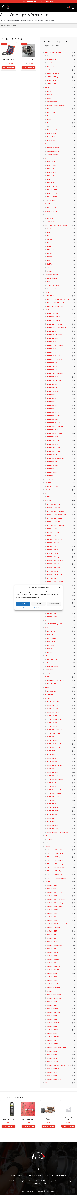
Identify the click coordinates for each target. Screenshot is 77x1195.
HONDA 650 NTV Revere (54, 433)
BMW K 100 (50, 169)
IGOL (51, 126)
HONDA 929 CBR (52, 469)
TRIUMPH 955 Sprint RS (54, 874)
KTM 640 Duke (51, 638)
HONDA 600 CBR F (52, 409)
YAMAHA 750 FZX (52, 1044)
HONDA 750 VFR (52, 454)
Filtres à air (50, 109)
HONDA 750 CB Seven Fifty (55, 447)
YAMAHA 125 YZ (52, 948)
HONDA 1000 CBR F (53, 313)
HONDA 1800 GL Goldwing (55, 373)
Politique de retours (59, 1175)
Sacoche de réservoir (53, 147)
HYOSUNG (50, 253)
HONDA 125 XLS (52, 363)
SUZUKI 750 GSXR (52, 811)
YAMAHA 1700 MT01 (53, 959)
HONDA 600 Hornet (53, 419)
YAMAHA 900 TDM (52, 1072)
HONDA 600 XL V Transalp (55, 426)
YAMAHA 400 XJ (52, 973)
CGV (46, 1175)
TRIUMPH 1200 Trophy (54, 857)
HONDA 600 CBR (52, 405)
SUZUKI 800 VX (51, 818)
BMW (46, 158)
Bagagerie (48, 144)
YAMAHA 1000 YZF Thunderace (56, 899)
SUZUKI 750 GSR (52, 804)
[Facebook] (38, 1169)
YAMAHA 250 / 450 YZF (54, 966)
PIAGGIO (47, 677)
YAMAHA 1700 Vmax (53, 963)
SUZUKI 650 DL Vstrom (54, 783)
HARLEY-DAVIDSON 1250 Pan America (59, 303)
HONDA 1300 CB (52, 366)
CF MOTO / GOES (50, 200)
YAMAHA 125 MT (52, 934)
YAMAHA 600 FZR (52, 1009)
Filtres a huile (51, 112)
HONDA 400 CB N (52, 391)
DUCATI (49, 243)
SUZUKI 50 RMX (52, 751)
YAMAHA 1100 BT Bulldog (55, 903)
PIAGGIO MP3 (51, 684)
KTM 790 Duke (51, 642)
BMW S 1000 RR (52, 197)
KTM (48, 260)
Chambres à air (52, 102)
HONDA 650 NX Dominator (55, 437)
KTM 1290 (50, 634)
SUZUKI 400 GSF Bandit (54, 744)
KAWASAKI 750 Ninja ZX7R (55, 574)
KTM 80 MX (50, 645)
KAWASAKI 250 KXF (53, 543)
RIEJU (47, 687)
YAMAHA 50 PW (52, 991)
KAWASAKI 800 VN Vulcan (55, 582)
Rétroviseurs (51, 66)
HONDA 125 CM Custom (54, 334)
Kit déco (49, 119)
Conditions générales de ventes (48, 608)
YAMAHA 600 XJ (52, 1016)
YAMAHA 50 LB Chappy (54, 987)
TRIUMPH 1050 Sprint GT (55, 853)
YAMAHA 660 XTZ (52, 1033)
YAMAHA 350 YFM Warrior (55, 970)
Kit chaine (50, 116)
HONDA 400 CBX (52, 394)
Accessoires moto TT (53, 59)
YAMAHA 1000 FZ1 (52, 888)
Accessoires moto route (54, 56)
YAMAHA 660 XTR (52, 1030)
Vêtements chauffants (54, 289)
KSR (46, 620)
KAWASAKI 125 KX (52, 536)
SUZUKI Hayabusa (52, 829)
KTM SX (49, 652)
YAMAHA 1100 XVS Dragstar (55, 910)
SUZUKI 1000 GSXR (53, 701)
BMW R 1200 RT (52, 190)
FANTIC (47, 292)
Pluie (48, 281)
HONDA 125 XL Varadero (54, 359)
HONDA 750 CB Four (53, 440)
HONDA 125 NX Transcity (55, 345)
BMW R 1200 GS (52, 186)
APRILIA (47, 70)
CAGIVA (49, 239)
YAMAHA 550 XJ (52, 1001)
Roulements (51, 140)
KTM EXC (50, 649)
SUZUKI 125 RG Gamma (54, 719)
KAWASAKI (50, 257)
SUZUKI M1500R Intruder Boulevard (58, 832)
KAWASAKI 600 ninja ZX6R (55, 560)
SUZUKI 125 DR (52, 716)
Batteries (50, 91)
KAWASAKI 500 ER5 (53, 546)
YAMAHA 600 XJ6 (52, 1019)
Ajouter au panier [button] (8, 67)
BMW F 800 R (51, 161)
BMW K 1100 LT (52, 172)
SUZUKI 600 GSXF (52, 772)
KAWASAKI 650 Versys (54, 567)
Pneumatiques (51, 133)
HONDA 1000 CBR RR (53, 317)
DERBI (47, 214)
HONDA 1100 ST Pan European (56, 327)
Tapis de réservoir (52, 154)
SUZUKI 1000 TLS (52, 705)
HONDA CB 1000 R (52, 476)
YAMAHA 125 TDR (52, 941)
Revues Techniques (53, 137)
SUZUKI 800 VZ (51, 821)
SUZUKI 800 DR (52, 814)
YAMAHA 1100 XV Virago (54, 906)
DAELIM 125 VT (52, 207)
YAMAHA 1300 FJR (52, 952)
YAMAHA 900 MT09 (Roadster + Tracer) (59, 1065)
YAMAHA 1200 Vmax (53, 917)
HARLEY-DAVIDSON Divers (55, 306)
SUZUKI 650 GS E (52, 786)
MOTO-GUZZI (49, 670)
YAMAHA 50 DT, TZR (53, 984)
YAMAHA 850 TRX (52, 1061)
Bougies (49, 94)
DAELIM (47, 204)
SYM (46, 836)
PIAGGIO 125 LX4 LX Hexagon (56, 680)
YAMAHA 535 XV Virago (54, 998)
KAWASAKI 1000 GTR (53, 504)
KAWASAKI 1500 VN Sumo (55, 539)
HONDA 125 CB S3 (52, 331)
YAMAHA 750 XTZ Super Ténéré (56, 1047)
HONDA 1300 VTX (52, 370)
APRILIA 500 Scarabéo (54, 84)
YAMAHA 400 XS (52, 977)
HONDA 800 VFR (52, 462)
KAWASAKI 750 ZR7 (53, 578)
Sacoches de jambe (53, 151)
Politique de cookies (26, 608)
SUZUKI (49, 264)
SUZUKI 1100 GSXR (53, 712)
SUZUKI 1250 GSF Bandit (54, 730)
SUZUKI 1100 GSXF (53, 709)
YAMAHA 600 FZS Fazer (54, 1012)
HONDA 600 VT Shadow (54, 423)
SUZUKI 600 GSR (52, 769)
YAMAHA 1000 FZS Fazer (54, 892)
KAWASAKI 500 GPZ (53, 550)
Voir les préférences (53, 603)
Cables (49, 98)
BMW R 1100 (51, 183)
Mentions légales (36, 608)
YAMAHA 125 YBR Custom (55, 945)
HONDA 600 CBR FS (53, 412)
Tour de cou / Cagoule (54, 285)
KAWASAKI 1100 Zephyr (54, 518)
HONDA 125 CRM (52, 338)
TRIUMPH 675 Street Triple (55, 864)
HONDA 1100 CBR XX (53, 320)
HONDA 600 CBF (52, 402)
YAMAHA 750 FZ (52, 1040)
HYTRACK (48, 490)
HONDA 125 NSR (52, 341)
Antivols (49, 63)
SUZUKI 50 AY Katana (53, 747)
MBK (46, 663)
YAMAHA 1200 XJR (52, 920)
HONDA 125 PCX (52, 349)
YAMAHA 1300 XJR (52, 956)
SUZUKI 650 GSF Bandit (54, 790)
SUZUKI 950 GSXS (52, 825)
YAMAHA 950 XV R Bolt (54, 1079)
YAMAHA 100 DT (52, 885)
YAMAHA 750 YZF (52, 1051)
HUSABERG (50, 250)
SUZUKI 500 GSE (52, 754)
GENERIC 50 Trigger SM (54, 624)
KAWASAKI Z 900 (52, 617)
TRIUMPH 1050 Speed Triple (56, 850)
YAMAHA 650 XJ (52, 1026)
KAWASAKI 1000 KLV (53, 507)
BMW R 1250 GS (52, 193)
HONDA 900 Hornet (53, 465)
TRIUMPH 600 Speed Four (55, 860)
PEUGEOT (48, 673)
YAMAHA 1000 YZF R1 (53, 896)
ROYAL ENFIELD (50, 694)
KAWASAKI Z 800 (52, 613)
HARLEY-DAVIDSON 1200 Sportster (58, 299)
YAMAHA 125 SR (52, 938)
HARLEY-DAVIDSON (51, 296)
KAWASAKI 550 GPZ (53, 553)
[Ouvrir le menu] (73, 8)
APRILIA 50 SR (51, 80)
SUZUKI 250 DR (52, 740)
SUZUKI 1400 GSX (52, 737)
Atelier (47, 87)
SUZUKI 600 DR (52, 761)
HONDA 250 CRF (52, 384)
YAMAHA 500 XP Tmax (54, 994)
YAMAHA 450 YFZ (52, 980)
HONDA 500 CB (52, 398)
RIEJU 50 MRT (51, 691)
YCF (46, 1083)
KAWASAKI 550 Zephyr (54, 557)
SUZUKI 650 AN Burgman (55, 779)
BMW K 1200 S (51, 176)
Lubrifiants (50, 123)
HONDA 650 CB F (52, 430)
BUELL (49, 236)
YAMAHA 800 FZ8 (52, 1054)
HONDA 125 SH (52, 352)
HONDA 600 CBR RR (53, 416)
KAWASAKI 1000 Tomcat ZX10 (56, 514)
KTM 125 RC (51, 631)
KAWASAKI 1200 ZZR (53, 529)
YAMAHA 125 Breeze (53, 927)
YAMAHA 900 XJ (52, 1076)
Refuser (38, 603)
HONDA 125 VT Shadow (54, 356)
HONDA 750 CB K (52, 444)
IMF (46, 493)
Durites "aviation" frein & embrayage (56, 225)
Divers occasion (50, 221)
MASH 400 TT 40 (52, 659)
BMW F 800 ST (51, 165)
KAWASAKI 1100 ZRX (53, 522)
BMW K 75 (50, 179)
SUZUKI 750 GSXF (52, 807)
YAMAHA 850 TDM (52, 1058)
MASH (47, 656)
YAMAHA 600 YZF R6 (53, 1023)
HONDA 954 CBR (52, 472)
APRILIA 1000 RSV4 (53, 73)
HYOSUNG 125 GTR (53, 486)
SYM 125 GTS (51, 839)
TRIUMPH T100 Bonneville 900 (56, 878)
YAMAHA (49, 271)
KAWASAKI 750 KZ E (53, 571)
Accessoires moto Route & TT (54, 52)
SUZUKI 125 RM (52, 723)
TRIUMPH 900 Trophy (54, 871)
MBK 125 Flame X (52, 666)
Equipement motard (51, 274)
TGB (46, 843)
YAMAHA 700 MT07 (53, 1037)
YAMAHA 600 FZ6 (52, 1005)
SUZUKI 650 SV (51, 800)
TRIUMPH (50, 267)
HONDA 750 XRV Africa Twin (55, 458)
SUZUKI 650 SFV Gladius (54, 797)
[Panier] (68, 8)
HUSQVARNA (49, 479)
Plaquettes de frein (53, 130)
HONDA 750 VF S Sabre (54, 451)
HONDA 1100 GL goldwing (55, 324)
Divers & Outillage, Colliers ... (56, 105)
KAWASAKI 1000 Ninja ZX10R (56, 511)
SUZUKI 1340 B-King (53, 733)
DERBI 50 (50, 218)
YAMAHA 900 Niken (53, 1069)
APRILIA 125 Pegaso (53, 77)
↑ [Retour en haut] (73, 1191)
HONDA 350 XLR (52, 387)
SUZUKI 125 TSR (52, 726)
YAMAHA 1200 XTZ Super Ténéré (57, 924)
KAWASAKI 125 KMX (53, 532)
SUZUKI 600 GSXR (52, 776)
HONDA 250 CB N (52, 377)
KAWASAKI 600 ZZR (53, 564)
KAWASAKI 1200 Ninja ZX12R (56, 525)
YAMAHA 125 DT (52, 931)
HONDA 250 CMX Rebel (54, 380)
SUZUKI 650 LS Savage (54, 793)
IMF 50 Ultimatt (52, 497)
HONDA (49, 246)
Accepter (23, 603)
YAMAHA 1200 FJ (52, 913)
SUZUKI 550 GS (51, 758)
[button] (60, 587)
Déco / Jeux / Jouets (51, 211)
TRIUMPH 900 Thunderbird (55, 867)
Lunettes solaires (52, 278)
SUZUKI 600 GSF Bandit (54, 765)
